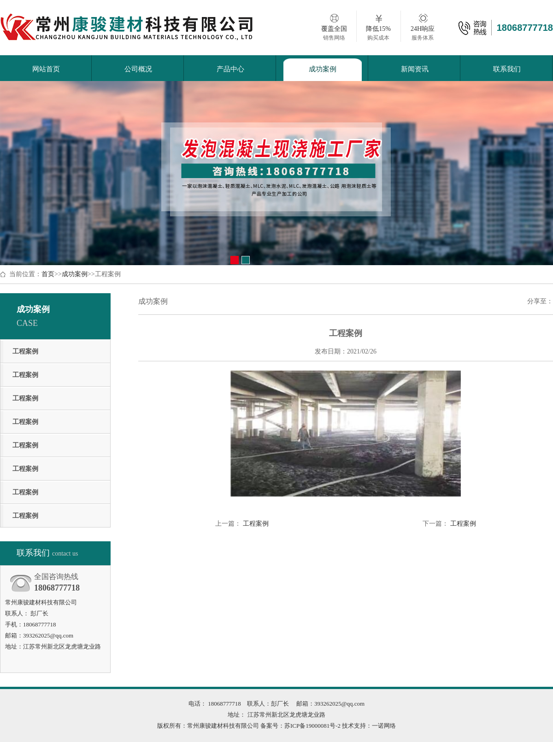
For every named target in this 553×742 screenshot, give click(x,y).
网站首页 (46, 69)
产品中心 (230, 69)
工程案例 (25, 351)
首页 (47, 274)
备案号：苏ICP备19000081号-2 (300, 725)
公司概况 (138, 69)
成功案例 (322, 69)
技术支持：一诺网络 (368, 725)
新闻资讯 (415, 69)
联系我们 (507, 69)
